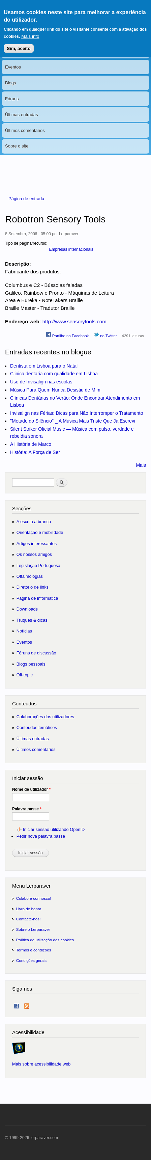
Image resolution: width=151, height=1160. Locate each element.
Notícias (13, 51)
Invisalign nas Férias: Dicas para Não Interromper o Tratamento (76, 413)
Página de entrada (26, 198)
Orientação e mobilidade (40, 532)
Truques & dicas (32, 620)
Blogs (10, 82)
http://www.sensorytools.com (74, 321)
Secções (21, 508)
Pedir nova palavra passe (41, 836)
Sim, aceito (18, 42)
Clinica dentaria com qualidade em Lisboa (54, 373)
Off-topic (25, 674)
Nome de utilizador (31, 789)
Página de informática (37, 598)
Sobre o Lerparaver (33, 929)
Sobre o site (16, 146)
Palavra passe (26, 809)
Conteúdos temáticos (37, 727)
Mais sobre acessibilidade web (41, 1064)
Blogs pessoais (31, 664)
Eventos (13, 67)
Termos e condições (33, 950)
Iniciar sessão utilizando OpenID (54, 829)
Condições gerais (31, 960)
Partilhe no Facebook (67, 335)
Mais (141, 465)
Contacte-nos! (28, 919)
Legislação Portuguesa (38, 565)
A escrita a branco (34, 521)
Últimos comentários (25, 130)
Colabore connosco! (33, 898)
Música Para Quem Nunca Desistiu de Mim (55, 390)
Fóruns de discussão (36, 652)
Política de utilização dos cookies (45, 940)
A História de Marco (30, 444)
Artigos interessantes (37, 543)
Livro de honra (28, 909)
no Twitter (105, 335)
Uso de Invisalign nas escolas (41, 381)
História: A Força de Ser (35, 452)
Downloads (27, 609)
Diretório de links (33, 587)
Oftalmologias (30, 576)
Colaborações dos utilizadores (45, 716)
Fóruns (12, 98)
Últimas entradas (21, 114)
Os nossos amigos (34, 554)
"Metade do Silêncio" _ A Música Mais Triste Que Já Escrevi (72, 421)
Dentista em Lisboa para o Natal (44, 366)
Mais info (30, 29)
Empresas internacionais (71, 249)
